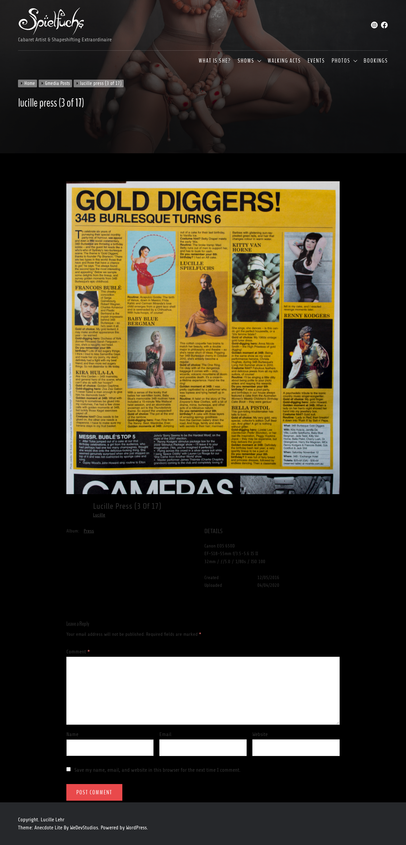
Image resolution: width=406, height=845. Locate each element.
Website (260, 734)
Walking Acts (284, 61)
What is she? (215, 61)
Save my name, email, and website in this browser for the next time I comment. (157, 770)
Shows (246, 61)
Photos (341, 61)
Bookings (376, 61)
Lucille (99, 514)
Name (72, 734)
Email (165, 734)
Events (316, 61)
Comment (78, 652)
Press (89, 530)
